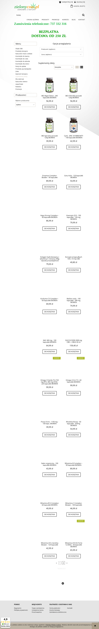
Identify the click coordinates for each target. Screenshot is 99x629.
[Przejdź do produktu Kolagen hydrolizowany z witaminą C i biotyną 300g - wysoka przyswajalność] (49, 244)
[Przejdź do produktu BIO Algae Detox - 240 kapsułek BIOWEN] (49, 83)
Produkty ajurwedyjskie (23, 69)
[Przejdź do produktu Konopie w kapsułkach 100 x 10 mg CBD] (73, 244)
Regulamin (17, 608)
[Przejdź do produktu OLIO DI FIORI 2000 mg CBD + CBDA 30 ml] (73, 328)
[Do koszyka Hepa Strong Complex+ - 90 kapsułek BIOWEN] (50, 228)
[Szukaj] (83, 15)
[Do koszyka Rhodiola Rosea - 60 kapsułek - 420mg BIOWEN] (74, 435)
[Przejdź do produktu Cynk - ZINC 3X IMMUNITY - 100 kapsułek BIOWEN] (73, 123)
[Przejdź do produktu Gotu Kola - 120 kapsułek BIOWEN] (73, 163)
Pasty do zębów (20, 66)
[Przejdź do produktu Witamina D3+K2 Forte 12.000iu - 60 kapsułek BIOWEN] (73, 530)
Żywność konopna (21, 74)
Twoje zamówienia (38, 608)
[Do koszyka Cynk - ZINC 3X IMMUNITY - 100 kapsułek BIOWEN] (74, 147)
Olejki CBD (19, 49)
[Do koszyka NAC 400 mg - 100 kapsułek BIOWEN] (50, 352)
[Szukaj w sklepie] (48, 15)
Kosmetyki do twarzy (22, 56)
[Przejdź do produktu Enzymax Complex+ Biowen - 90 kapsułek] (49, 163)
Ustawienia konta (37, 610)
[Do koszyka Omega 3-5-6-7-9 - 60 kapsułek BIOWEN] (74, 393)
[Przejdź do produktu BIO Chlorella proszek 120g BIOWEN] (73, 83)
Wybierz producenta (22, 100)
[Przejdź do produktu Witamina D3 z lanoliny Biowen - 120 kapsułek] (49, 530)
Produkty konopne (21, 51)
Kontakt (69, 608)
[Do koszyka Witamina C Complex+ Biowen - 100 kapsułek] (74, 514)
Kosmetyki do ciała (21, 59)
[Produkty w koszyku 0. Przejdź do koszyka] (78, 6)
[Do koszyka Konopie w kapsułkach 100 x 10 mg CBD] (74, 270)
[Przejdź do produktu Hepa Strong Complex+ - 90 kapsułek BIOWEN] (49, 203)
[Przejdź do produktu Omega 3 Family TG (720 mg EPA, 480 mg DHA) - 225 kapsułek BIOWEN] (49, 368)
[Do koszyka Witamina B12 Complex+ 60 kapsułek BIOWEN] (50, 514)
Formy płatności (55, 608)
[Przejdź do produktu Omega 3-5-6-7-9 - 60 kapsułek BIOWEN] (73, 368)
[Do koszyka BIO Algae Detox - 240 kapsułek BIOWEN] (50, 107)
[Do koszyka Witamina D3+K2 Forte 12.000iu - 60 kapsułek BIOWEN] (74, 556)
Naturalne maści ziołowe (23, 54)
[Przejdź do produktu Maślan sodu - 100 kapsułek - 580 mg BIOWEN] (73, 286)
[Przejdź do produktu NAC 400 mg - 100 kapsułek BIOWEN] (49, 328)
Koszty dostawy (55, 610)
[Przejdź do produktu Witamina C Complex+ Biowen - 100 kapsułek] (73, 491)
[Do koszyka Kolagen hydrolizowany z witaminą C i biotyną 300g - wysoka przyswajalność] (50, 270)
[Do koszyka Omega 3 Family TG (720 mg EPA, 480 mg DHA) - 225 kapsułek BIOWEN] (50, 393)
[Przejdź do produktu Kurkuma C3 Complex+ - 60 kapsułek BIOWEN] (49, 286)
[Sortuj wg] (64, 67)
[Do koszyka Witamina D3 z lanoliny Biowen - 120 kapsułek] (50, 556)
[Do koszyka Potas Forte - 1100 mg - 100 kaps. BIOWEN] (50, 435)
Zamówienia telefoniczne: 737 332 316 (40, 24)
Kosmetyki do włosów (22, 61)
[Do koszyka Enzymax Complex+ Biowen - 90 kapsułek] (50, 187)
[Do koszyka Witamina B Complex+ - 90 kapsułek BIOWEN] (74, 475)
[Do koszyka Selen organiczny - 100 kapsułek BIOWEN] (50, 475)
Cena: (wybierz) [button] (46, 54)
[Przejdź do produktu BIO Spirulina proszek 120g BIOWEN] (49, 123)
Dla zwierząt (19, 79)
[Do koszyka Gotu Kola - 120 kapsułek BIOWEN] (74, 187)
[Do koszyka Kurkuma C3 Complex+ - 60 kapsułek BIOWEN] (50, 312)
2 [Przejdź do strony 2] (63, 563)
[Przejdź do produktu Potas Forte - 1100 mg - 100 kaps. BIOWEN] (49, 409)
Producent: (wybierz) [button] (48, 49)
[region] (49, 34)
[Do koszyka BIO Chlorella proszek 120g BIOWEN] (74, 107)
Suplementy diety (21, 76)
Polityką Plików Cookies (53, 625)
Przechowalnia (37, 612)
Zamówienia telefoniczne (58, 612)
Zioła (17, 71)
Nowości (18, 87)
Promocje (18, 89)
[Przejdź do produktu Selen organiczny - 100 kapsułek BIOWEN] (49, 451)
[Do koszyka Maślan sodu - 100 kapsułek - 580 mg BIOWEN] (74, 312)
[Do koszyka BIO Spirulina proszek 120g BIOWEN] (50, 147)
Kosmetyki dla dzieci (22, 64)
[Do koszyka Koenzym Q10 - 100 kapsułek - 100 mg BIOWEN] (74, 228)
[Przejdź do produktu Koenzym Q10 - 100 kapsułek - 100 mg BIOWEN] (73, 203)
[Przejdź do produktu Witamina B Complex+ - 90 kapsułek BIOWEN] (73, 451)
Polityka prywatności (21, 610)
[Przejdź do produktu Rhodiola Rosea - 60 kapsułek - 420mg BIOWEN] (73, 409)
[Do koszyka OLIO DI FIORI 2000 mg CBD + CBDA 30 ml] (74, 352)
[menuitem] (32, 19)
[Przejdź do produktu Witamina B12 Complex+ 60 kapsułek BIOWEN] (49, 491)
